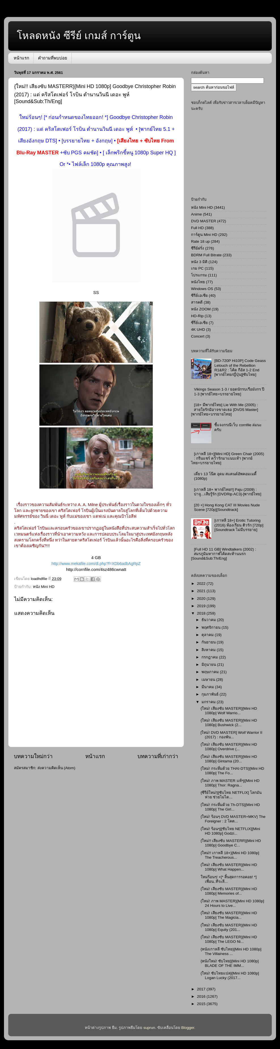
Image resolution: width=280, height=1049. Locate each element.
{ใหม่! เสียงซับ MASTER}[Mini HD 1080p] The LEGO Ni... (229, 939)
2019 (202, 606)
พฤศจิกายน (211, 627)
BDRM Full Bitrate (206, 255)
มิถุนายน (209, 664)
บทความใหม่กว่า (33, 756)
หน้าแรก (21, 58)
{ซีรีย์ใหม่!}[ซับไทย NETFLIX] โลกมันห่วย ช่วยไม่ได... (231, 794)
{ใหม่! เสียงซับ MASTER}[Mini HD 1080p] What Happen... (229, 867)
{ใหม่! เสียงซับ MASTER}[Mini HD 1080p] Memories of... (229, 891)
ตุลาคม (208, 635)
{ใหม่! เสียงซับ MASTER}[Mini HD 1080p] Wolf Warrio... (229, 710)
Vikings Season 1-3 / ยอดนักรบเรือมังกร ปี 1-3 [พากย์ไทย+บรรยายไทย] (229, 391)
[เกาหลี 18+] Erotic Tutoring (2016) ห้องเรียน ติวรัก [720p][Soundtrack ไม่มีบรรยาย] (238, 525)
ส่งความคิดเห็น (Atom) (56, 768)
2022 (202, 583)
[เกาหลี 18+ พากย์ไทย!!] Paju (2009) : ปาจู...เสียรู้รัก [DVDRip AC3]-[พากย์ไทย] (227, 491)
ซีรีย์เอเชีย (199, 295)
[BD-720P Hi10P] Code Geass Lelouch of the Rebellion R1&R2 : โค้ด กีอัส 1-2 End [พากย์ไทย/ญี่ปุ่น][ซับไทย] (240, 368)
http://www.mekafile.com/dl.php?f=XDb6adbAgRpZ (96, 563)
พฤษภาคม (210, 672)
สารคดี (197, 302)
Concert (197, 336)
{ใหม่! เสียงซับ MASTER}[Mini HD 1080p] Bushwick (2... (229, 722)
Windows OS (202, 289)
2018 (202, 613)
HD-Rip (197, 316)
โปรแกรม (199, 275)
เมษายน (208, 679)
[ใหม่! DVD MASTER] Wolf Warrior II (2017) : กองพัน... (231, 734)
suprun (149, 1027)
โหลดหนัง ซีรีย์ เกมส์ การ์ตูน (79, 35)
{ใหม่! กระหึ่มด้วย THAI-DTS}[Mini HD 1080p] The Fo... (232, 770)
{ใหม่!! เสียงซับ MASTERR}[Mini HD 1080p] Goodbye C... (231, 843)
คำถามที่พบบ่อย (52, 58)
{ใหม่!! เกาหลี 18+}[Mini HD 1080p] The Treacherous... (230, 855)
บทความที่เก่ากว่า (157, 756)
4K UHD (198, 329)
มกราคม (209, 702)
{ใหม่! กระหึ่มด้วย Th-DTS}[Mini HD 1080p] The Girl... (230, 807)
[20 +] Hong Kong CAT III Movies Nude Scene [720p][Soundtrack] (227, 507)
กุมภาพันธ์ (210, 694)
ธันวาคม (209, 620)
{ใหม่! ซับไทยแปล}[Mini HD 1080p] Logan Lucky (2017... (230, 975)
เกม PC (197, 268)
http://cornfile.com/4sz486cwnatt (96, 569)
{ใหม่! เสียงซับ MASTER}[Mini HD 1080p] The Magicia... (229, 915)
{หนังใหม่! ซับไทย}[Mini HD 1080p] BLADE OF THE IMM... (230, 963)
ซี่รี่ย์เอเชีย (199, 323)
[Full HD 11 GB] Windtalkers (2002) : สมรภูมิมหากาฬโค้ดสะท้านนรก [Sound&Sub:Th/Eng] (223, 553)
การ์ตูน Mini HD (204, 235)
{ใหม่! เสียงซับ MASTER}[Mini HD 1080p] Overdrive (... (229, 746)
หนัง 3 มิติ (199, 262)
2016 (202, 996)
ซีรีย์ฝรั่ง (197, 248)
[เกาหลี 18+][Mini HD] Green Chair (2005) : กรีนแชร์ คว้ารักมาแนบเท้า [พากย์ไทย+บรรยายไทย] (227, 458)
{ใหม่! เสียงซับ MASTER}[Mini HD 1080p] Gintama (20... (229, 758)
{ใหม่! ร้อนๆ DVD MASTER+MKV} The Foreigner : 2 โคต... (233, 819)
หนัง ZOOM (201, 309)
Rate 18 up (200, 241)
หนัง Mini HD (44, 587)
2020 (202, 598)
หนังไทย (198, 282)
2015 (202, 1004)
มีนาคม (208, 687)
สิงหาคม (209, 650)
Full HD (197, 228)
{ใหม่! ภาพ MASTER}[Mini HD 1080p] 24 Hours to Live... (232, 903)
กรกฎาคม (210, 657)
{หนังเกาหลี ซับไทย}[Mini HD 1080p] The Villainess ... (231, 951)
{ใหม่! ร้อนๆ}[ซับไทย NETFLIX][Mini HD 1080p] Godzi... (230, 831)
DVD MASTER (203, 221)
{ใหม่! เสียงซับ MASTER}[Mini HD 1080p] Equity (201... (229, 927)
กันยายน (209, 642)
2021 (202, 591)
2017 (202, 989)
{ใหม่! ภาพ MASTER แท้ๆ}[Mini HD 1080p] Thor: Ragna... (230, 783)
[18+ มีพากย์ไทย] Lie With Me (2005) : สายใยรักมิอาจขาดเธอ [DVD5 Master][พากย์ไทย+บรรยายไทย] (224, 409)
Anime (196, 214)
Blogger (187, 1027)
